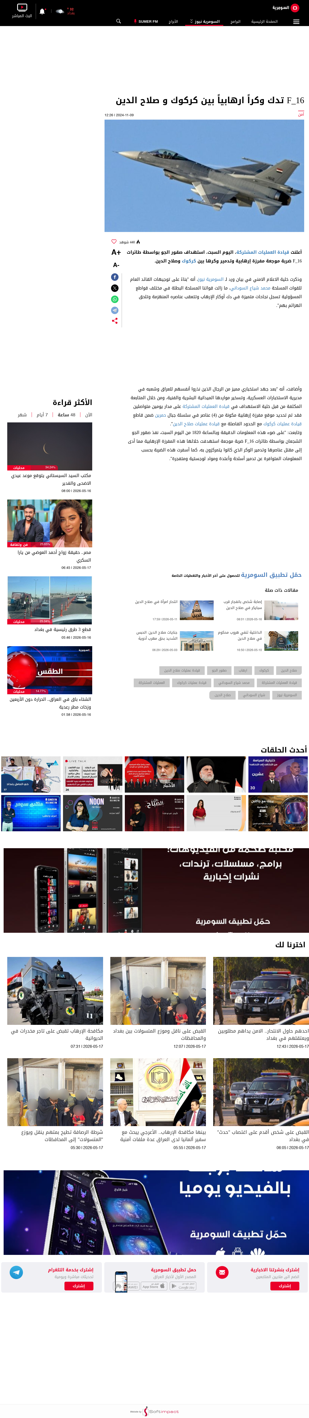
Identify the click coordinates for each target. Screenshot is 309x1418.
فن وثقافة (19, 545)
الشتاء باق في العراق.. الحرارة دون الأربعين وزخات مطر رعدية (50, 703)
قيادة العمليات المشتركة (262, 252)
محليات (19, 468)
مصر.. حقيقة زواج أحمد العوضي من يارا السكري (54, 556)
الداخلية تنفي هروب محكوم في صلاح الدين (240, 635)
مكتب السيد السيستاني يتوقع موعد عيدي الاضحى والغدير (51, 479)
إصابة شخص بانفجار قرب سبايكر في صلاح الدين (243, 605)
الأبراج (173, 21)
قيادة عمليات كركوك (282, 424)
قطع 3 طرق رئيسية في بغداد (62, 629)
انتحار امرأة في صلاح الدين (156, 602)
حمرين (160, 415)
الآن (88, 415)
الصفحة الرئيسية (264, 21)
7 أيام (42, 415)
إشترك (79, 1286)
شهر (22, 415)
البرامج (235, 21)
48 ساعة (66, 415)
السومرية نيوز (204, 21)
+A (116, 252)
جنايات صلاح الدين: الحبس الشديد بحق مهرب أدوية (156, 635)
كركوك (189, 261)
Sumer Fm (148, 21)
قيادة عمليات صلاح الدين (196, 424)
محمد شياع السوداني (250, 288)
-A (116, 265)
